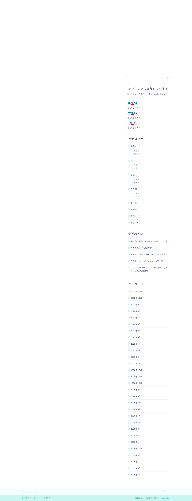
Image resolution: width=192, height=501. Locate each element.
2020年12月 (136, 370)
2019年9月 (136, 455)
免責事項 (47, 498)
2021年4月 (136, 350)
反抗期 (136, 193)
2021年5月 (136, 344)
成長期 (136, 197)
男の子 (134, 209)
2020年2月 (136, 435)
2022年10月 (136, 298)
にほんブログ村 (134, 108)
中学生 (136, 151)
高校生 (136, 154)
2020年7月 (136, 403)
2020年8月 (136, 396)
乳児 (135, 165)
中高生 (134, 146)
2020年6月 (136, 409)
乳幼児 (134, 160)
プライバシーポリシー (86, 67)
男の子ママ (136, 216)
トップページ (143, 67)
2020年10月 (136, 383)
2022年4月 (136, 317)
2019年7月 (136, 462)
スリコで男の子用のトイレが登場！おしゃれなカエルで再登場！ (149, 269)
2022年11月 (136, 291)
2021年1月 (136, 363)
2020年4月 (136, 422)
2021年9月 (136, 331)
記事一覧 (126, 67)
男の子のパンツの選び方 (141, 248)
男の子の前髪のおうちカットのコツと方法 (149, 241)
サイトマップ (109, 67)
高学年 (136, 182)
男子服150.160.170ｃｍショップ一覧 (147, 261)
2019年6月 (136, 468)
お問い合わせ (63, 67)
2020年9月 (136, 390)
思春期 (134, 189)
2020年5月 (136, 416)
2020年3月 (136, 429)
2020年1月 (136, 442)
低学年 (136, 179)
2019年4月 (136, 475)
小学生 (134, 175)
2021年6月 (136, 337)
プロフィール (44, 67)
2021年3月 (136, 357)
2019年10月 (136, 448)
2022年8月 (136, 311)
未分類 (134, 203)
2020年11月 (136, 376)
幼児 (135, 168)
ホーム (29, 67)
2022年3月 (136, 324)
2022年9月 (136, 304)
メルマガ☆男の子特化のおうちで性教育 (148, 254)
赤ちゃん (135, 223)
